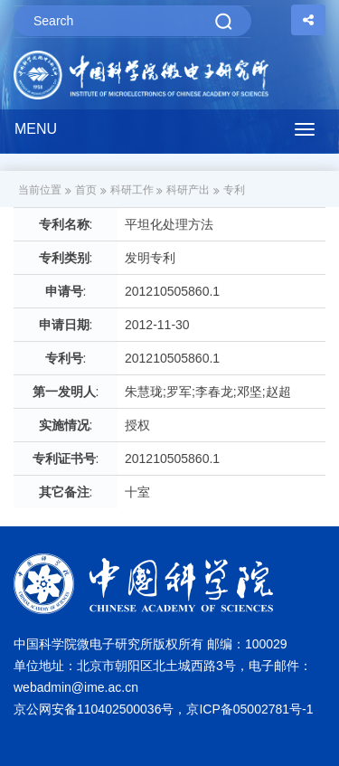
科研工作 (132, 190)
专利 (234, 190)
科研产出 (188, 190)
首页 (86, 190)
